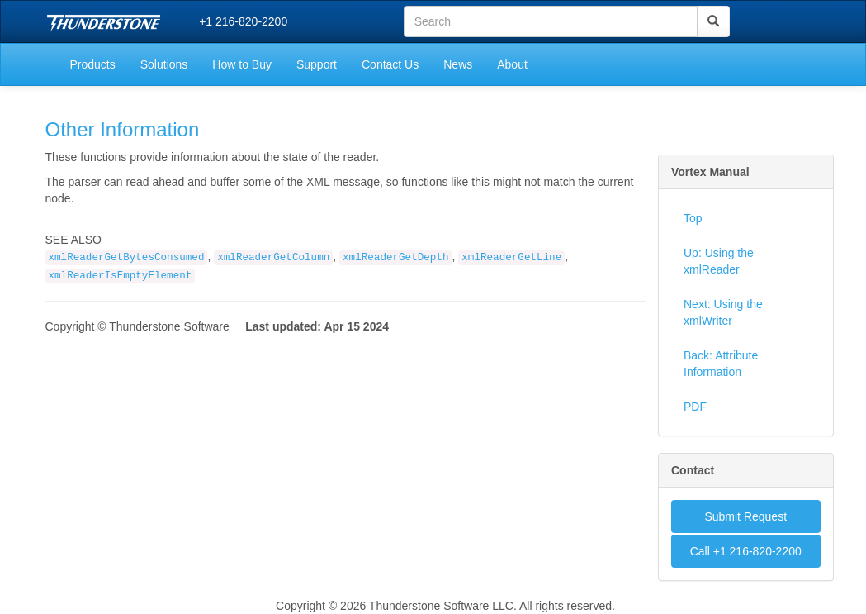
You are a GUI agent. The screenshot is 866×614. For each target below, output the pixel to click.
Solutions (164, 64)
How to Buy (242, 64)
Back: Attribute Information (721, 363)
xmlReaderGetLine (511, 258)
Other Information (122, 129)
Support (316, 64)
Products (93, 64)
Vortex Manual (710, 171)
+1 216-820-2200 (243, 21)
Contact (692, 470)
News (457, 64)
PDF (695, 406)
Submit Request (745, 516)
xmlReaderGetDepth (395, 258)
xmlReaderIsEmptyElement (120, 276)
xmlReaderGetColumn (273, 258)
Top (693, 218)
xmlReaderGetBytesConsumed (127, 258)
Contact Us (390, 64)
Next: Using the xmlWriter (723, 312)
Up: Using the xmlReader (719, 261)
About (512, 64)
